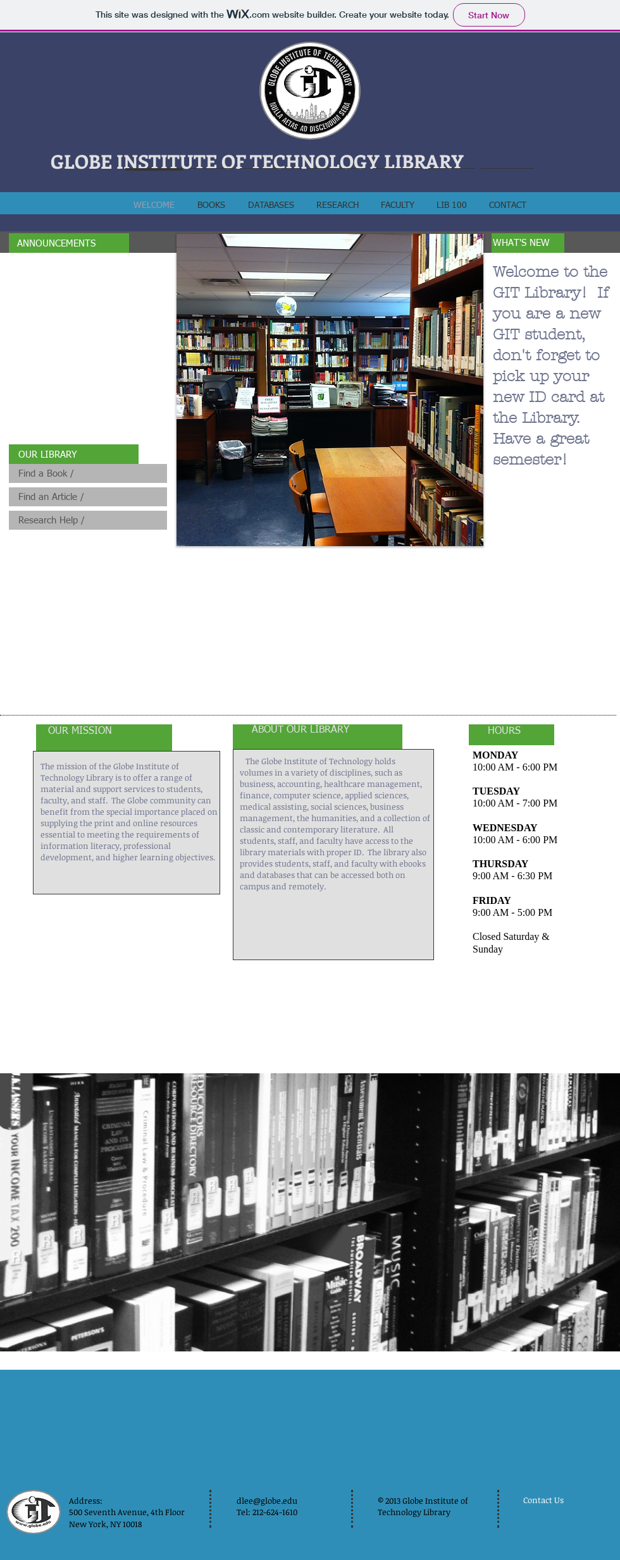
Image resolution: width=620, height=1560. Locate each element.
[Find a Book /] (88, 473)
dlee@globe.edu (267, 1500)
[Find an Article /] (88, 496)
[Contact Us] (547, 1500)
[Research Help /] (88, 520)
